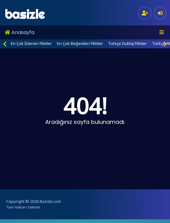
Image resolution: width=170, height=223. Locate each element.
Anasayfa (19, 32)
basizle (25, 14)
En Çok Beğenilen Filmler (80, 43)
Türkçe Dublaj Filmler (127, 43)
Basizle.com (50, 201)
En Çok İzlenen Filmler (31, 43)
